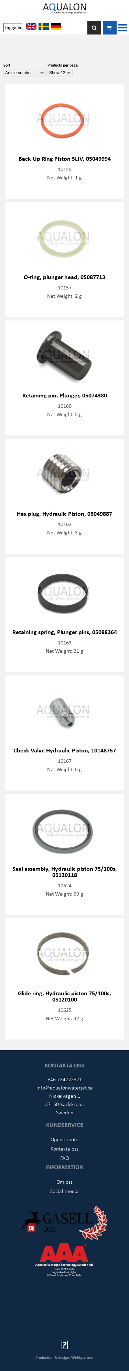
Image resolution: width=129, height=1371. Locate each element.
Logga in (12, 27)
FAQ (64, 1158)
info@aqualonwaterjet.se (64, 1087)
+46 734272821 (64, 1079)
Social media (64, 1191)
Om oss (64, 1181)
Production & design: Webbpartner (64, 1357)
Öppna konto (64, 1139)
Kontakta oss (64, 1148)
